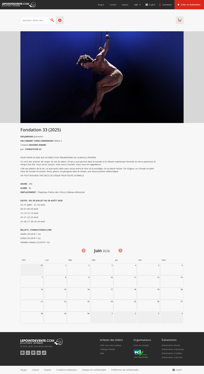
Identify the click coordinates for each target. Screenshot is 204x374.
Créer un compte (141, 345)
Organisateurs (142, 340)
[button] (124, 370)
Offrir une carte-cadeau (110, 345)
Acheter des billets (111, 340)
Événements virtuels (171, 345)
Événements (169, 340)
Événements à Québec (172, 353)
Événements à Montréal (173, 349)
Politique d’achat (107, 349)
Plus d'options (60, 20)
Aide (102, 353)
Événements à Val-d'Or (172, 357)
